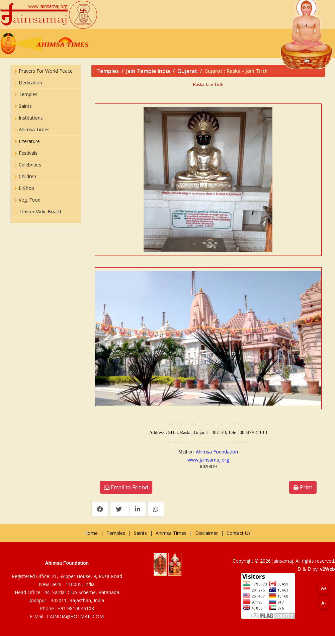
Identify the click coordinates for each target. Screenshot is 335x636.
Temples (26, 94)
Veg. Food (27, 200)
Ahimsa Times (32, 129)
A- (323, 603)
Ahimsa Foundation (217, 451)
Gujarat (187, 71)
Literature (27, 141)
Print (303, 487)
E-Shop (24, 188)
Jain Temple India (148, 71)
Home (91, 533)
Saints (23, 106)
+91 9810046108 (76, 608)
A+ (324, 588)
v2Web (327, 569)
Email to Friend (126, 487)
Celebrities (28, 164)
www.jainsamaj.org (208, 459)
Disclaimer (206, 533)
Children (25, 176)
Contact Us (239, 533)
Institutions (29, 118)
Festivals (26, 153)
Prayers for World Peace (44, 71)
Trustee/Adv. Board (38, 211)
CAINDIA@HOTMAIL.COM (75, 616)
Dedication (28, 82)
